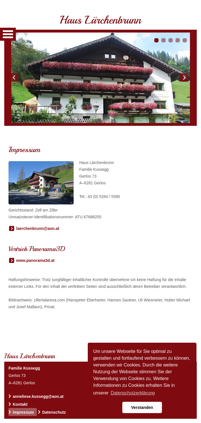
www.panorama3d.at (35, 260)
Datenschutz (54, 412)
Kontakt (20, 404)
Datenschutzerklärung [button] (133, 392)
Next (184, 77)
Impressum (23, 412)
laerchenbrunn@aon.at (37, 228)
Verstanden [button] (142, 407)
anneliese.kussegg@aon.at (38, 396)
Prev (14, 77)
